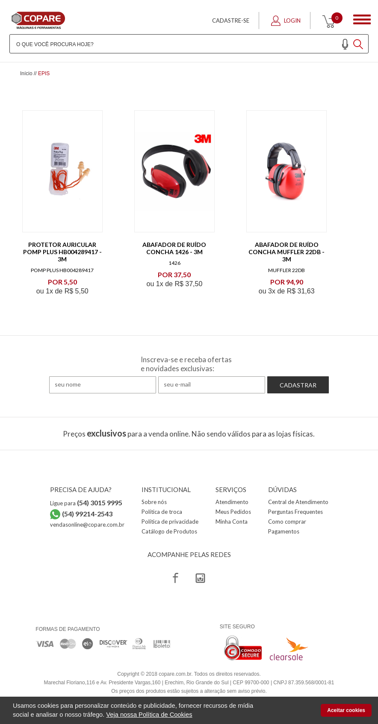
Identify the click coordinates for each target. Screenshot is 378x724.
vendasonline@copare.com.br (87, 524)
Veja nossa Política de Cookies (149, 714)
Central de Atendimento (298, 501)
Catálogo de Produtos (169, 531)
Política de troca (162, 511)
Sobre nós (154, 501)
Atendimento (232, 501)
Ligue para (86, 503)
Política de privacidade (170, 521)
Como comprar (287, 521)
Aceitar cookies (346, 710)
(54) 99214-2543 (87, 514)
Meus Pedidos (233, 511)
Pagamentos (283, 531)
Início (26, 73)
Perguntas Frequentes (295, 511)
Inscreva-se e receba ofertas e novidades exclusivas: (186, 364)
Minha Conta (232, 521)
